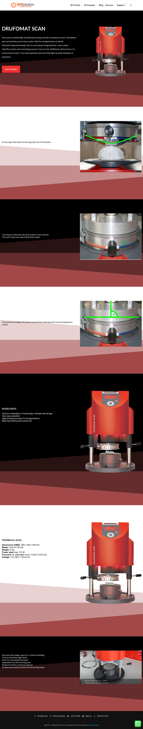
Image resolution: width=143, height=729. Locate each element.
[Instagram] (57, 716)
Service (109, 5)
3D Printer (75, 5)
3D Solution (94, 725)
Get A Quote (11, 69)
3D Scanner (89, 5)
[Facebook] (41, 716)
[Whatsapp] (101, 716)
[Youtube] (73, 716)
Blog (101, 5)
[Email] (87, 716)
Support (120, 5)
